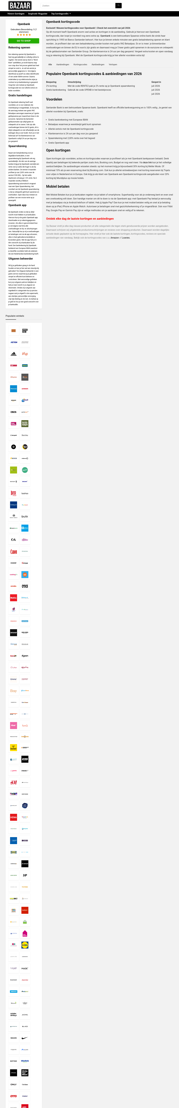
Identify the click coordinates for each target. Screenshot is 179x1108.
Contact (66, 1088)
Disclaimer (67, 1078)
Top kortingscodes (60, 13)
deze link (147, 162)
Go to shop (24, 40)
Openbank (105, 35)
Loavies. (126, 237)
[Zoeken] (118, 5)
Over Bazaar (68, 1086)
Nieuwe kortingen (15, 13)
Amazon (115, 237)
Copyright (67, 1083)
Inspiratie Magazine (37, 13)
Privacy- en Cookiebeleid (73, 1081)
